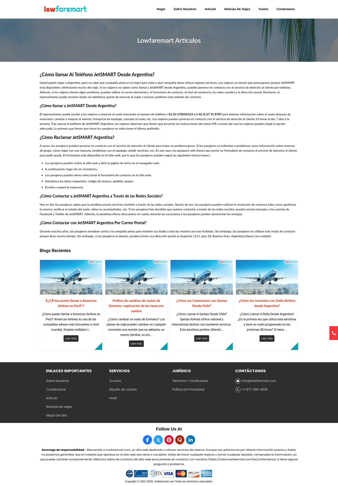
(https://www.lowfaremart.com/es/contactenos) (242, 459)
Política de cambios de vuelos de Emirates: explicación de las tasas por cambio (136, 306)
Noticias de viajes (59, 407)
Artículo (51, 398)
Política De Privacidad (188, 389)
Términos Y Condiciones (190, 381)
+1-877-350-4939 (251, 389)
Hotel (113, 398)
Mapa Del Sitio (56, 415)
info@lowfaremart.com (255, 381)
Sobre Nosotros (57, 381)
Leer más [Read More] (71, 338)
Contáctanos (56, 389)
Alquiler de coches (123, 389)
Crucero (115, 381)
